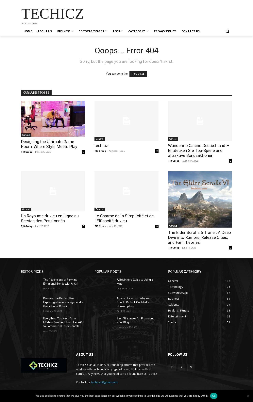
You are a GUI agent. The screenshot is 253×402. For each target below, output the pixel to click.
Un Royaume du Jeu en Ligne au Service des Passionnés (50, 218)
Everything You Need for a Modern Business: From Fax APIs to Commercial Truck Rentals (63, 322)
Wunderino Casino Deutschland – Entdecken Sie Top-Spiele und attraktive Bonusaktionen (198, 150)
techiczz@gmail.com (104, 382)
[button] (227, 31)
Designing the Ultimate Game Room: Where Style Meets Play (49, 144)
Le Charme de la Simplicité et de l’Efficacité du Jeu (124, 218)
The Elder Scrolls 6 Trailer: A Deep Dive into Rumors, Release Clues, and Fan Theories (199, 237)
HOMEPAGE (138, 74)
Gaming (26, 135)
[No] (248, 396)
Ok (213, 395)
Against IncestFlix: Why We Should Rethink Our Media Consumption (133, 302)
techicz (101, 145)
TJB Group (26, 151)
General (100, 138)
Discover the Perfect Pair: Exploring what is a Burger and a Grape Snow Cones (63, 302)
